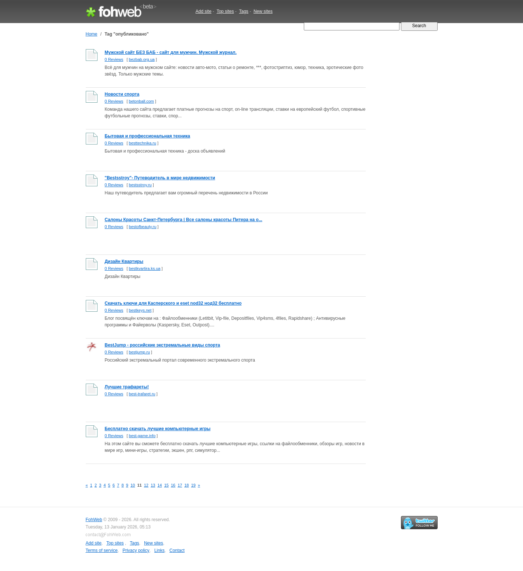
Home (91, 34)
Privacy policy (135, 550)
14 (160, 485)
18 (186, 485)
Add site (203, 11)
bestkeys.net (140, 310)
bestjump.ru (139, 352)
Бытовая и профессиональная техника (147, 136)
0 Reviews (114, 59)
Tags (243, 11)
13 (153, 485)
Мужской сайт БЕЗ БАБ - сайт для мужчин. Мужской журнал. (171, 52)
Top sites (225, 11)
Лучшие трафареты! (127, 386)
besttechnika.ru (142, 143)
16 (173, 485)
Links (159, 550)
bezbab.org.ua (142, 59)
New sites (263, 11)
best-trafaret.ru (142, 394)
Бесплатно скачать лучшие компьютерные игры (158, 428)
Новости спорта (122, 94)
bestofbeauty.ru (142, 226)
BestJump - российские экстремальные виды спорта (162, 345)
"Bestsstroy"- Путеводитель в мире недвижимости (160, 177)
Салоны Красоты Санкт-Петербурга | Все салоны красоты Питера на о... (183, 219)
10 (132, 485)
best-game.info (142, 435)
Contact (176, 550)
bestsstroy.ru (140, 185)
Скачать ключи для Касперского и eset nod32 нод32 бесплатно (173, 303)
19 (193, 485)
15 (166, 485)
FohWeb (94, 519)
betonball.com (141, 101)
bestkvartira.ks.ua (145, 268)
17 (180, 485)
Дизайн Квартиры (124, 261)
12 (146, 485)
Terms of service (102, 550)
